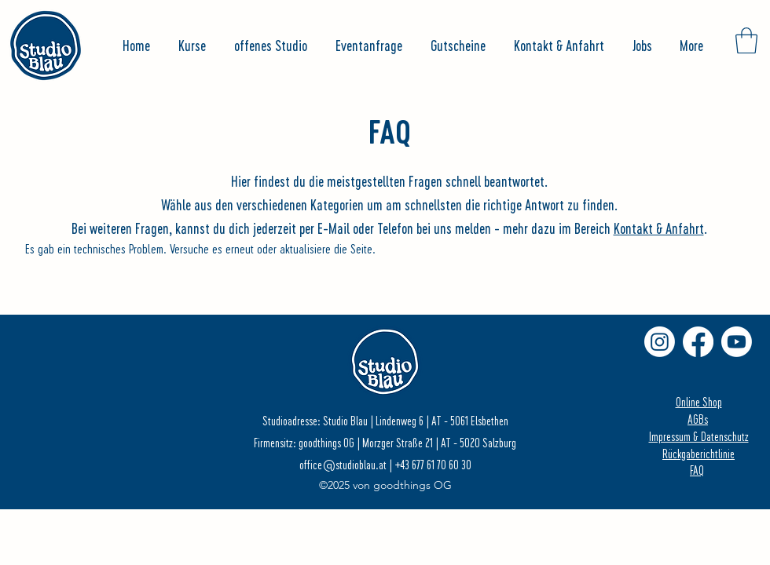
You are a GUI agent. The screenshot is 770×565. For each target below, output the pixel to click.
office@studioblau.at (343, 464)
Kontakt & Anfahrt (659, 228)
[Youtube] (736, 341)
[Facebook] (698, 341)
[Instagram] (659, 341)
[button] (746, 40)
